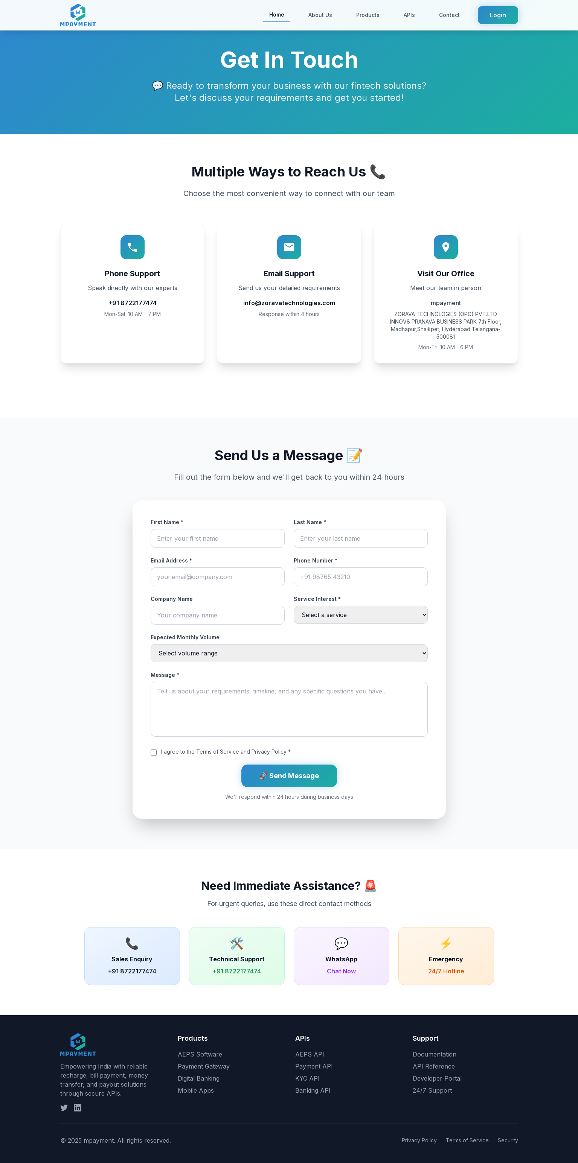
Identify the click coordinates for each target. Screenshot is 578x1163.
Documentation (434, 1054)
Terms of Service (217, 751)
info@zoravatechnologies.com (289, 303)
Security (508, 1140)
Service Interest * (317, 599)
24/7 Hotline (446, 971)
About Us (320, 15)
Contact (449, 15)
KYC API (307, 1078)
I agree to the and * (226, 751)
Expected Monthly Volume (185, 637)
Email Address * (171, 560)
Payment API (314, 1066)
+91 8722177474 (132, 303)
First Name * (167, 522)
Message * (165, 675)
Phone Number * (315, 560)
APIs (409, 15)
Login (498, 15)
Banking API (313, 1090)
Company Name (172, 599)
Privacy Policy (269, 751)
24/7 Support (432, 1090)
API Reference (434, 1066)
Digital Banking (199, 1078)
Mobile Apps (196, 1090)
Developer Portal (437, 1078)
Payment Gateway (204, 1066)
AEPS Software (200, 1054)
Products (368, 15)
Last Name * (310, 522)
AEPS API (309, 1054)
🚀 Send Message (289, 776)
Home (276, 14)
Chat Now (341, 971)
